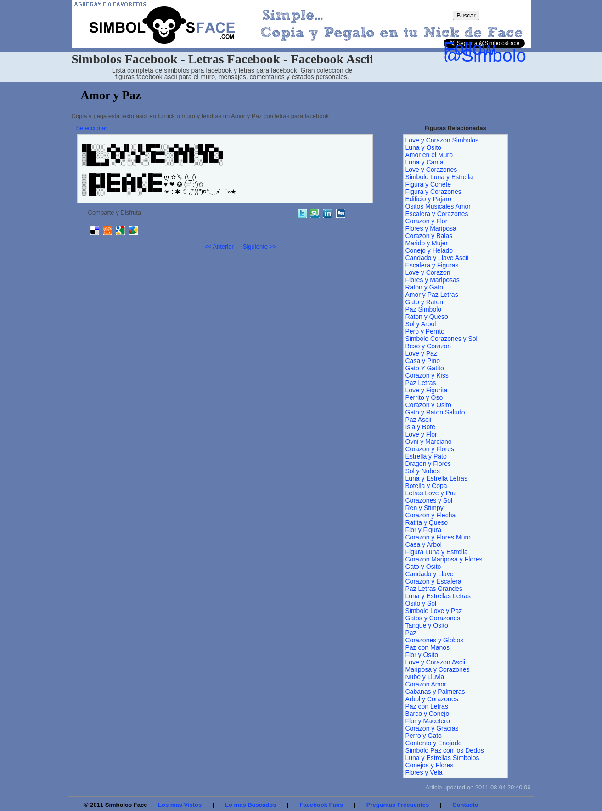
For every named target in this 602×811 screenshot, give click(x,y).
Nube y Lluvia (424, 677)
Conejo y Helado (429, 250)
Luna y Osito (423, 147)
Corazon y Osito (428, 404)
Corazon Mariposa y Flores (444, 559)
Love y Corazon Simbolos (442, 140)
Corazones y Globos (434, 640)
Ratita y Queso (426, 522)
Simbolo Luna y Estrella (439, 177)
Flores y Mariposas (432, 280)
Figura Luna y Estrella (436, 552)
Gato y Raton (424, 302)
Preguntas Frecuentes (397, 804)
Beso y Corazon (428, 346)
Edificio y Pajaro (428, 199)
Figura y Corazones (433, 191)
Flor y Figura (423, 529)
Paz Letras (420, 382)
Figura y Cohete (428, 184)
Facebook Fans (321, 804)
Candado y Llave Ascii (437, 257)
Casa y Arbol (423, 544)
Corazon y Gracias (432, 728)
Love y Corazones (431, 169)
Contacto (465, 804)
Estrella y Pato (426, 456)
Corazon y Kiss (427, 375)
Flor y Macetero (427, 721)
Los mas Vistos (180, 804)
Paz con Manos (427, 647)
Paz (410, 632)
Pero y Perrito (425, 331)
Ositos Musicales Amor (438, 206)
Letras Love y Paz (431, 493)
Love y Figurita (426, 390)
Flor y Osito (422, 654)
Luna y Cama (424, 162)
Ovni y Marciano (428, 441)
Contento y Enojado (433, 743)
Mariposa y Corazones (437, 669)
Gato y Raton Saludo (435, 412)
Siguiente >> (259, 246)
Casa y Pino (422, 360)
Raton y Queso (426, 316)
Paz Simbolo (423, 309)
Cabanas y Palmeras (435, 691)
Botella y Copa (426, 485)
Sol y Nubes (422, 471)
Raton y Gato (424, 287)
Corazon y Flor (426, 221)
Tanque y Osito (426, 625)
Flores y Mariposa (430, 228)
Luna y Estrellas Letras (438, 596)
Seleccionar (91, 128)
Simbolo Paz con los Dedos (444, 750)
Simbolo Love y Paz (433, 610)
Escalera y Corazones (436, 213)
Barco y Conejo (427, 713)
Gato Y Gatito (424, 368)
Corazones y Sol (429, 500)
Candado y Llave (429, 574)
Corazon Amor (425, 684)
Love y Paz (421, 353)
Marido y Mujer (426, 243)
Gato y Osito (423, 566)
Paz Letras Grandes (434, 588)
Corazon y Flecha (430, 515)
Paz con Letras (426, 706)
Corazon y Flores (430, 449)
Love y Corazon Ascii (435, 662)
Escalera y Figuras (432, 265)
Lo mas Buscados (250, 804)
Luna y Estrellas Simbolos (442, 757)
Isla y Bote (420, 427)
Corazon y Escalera (433, 581)
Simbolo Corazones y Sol (441, 338)
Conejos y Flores (429, 765)
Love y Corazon (427, 272)
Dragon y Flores (428, 463)
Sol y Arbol (420, 324)
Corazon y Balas (429, 235)
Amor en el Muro (429, 155)
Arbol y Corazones (431, 699)
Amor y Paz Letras (431, 294)
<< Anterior (219, 246)
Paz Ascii (418, 419)
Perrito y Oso (424, 397)
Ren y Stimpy (424, 507)
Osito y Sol (421, 603)
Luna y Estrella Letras (436, 478)
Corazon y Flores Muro (438, 537)
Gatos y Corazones (433, 618)
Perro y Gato (423, 735)
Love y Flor (421, 434)
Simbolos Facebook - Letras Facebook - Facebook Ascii (222, 59)
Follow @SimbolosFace (509, 52)
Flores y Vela (424, 772)
